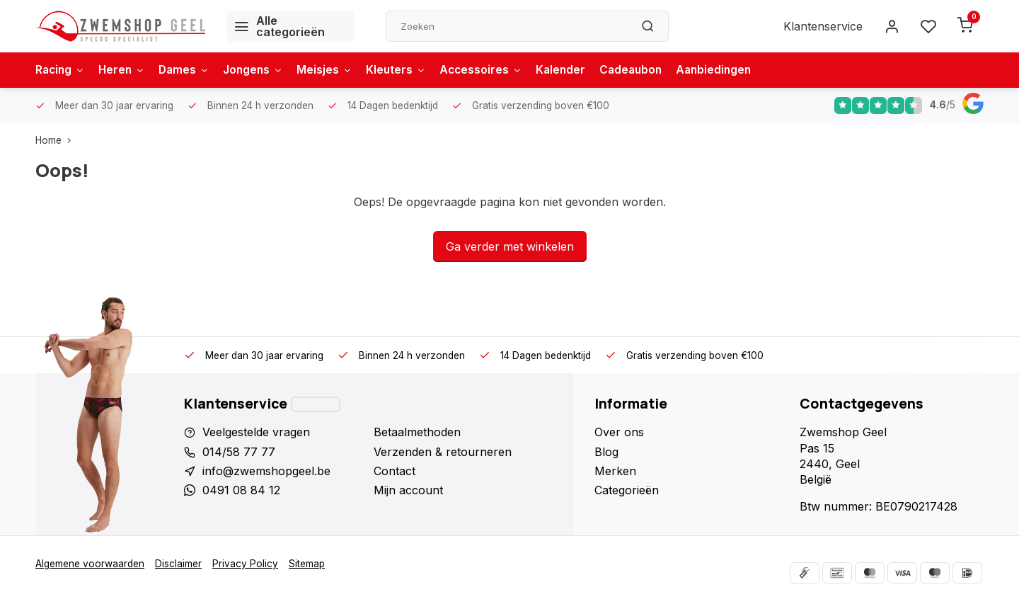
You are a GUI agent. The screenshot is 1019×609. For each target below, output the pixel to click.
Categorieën (626, 490)
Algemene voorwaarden (89, 563)
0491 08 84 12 (241, 490)
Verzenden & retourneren (443, 452)
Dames (189, 70)
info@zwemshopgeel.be (266, 471)
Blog (606, 452)
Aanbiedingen (732, 70)
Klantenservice (823, 26)
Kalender (574, 70)
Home (56, 140)
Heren (125, 70)
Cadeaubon (646, 70)
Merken (615, 471)
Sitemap (307, 563)
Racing (61, 70)
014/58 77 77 (238, 452)
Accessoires (493, 70)
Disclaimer (178, 563)
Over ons (619, 432)
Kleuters (406, 70)
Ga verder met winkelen (510, 246)
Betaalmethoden (417, 432)
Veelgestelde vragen (256, 432)
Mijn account (408, 490)
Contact (394, 471)
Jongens (261, 70)
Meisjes (334, 70)
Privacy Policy (245, 563)
